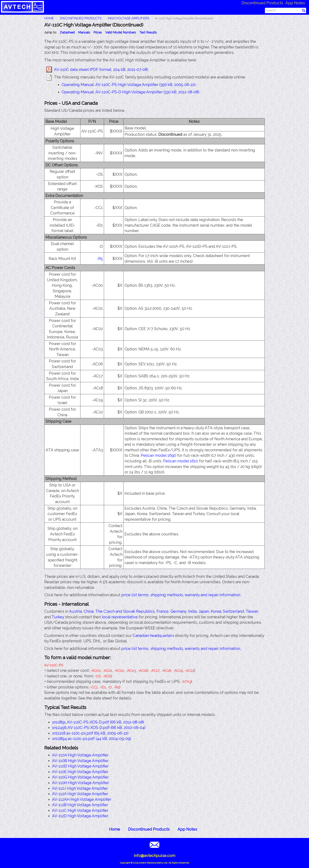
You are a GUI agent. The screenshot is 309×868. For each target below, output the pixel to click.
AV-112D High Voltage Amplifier (80, 816)
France (163, 611)
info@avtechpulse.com (154, 855)
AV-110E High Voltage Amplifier (80, 771)
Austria (75, 611)
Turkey (58, 617)
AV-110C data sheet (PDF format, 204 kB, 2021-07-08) (101, 69)
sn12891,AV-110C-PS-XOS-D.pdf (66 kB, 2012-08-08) (98, 722)
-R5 (100, 258)
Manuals (84, 32)
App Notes (295, 3)
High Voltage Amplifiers (128, 18)
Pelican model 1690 (158, 455)
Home (114, 829)
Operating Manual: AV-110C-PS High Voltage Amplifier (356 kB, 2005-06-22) (128, 84)
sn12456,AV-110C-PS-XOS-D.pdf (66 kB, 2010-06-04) (98, 727)
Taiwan (252, 611)
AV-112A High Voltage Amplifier (80, 793)
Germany (178, 611)
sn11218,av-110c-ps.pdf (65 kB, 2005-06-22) (90, 733)
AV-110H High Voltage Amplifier (80, 782)
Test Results (148, 32)
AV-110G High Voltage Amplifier (80, 777)
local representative (120, 617)
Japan (203, 611)
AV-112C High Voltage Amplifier (80, 810)
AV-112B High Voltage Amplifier (80, 805)
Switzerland (233, 611)
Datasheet (67, 32)
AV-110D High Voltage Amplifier (80, 766)
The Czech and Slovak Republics (125, 611)
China (89, 611)
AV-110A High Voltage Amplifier (80, 755)
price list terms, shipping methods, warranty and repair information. (181, 595)
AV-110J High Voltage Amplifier (80, 788)
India (192, 611)
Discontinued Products (262, 3)
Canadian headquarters (153, 635)
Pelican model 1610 (180, 461)
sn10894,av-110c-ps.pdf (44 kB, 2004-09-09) (91, 738)
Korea (216, 611)
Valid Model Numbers (120, 32)
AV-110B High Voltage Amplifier (80, 760)
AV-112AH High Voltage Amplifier (81, 799)
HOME (49, 18)
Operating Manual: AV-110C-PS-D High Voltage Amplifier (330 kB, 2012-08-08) (130, 92)
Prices (97, 32)
